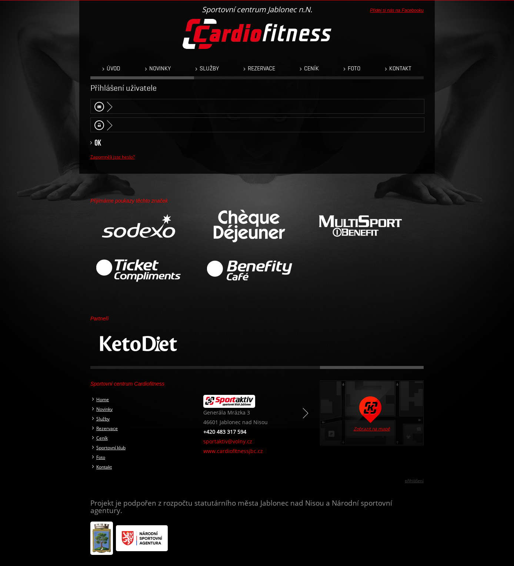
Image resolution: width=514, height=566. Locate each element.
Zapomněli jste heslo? (112, 157)
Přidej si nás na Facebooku (397, 10)
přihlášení (414, 480)
